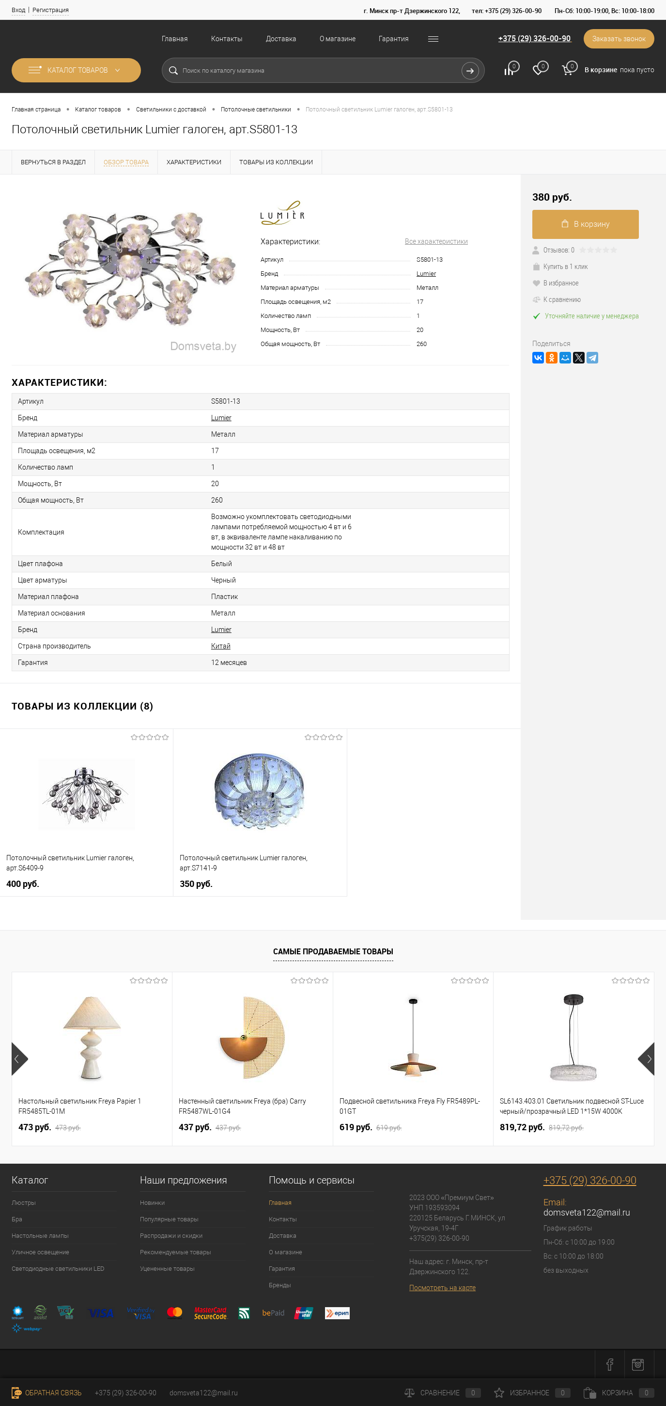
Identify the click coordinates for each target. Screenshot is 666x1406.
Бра (17, 1219)
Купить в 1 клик (560, 266)
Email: (555, 1202)
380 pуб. (552, 197)
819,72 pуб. (542, 1127)
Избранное (532, 1393)
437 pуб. (210, 1127)
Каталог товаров (76, 70)
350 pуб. (196, 884)
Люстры (24, 1202)
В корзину (586, 224)
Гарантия (394, 39)
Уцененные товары (167, 1268)
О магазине (338, 39)
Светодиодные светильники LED (58, 1268)
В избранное (555, 282)
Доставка (281, 39)
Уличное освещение (40, 1252)
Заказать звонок (619, 39)
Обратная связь (47, 1393)
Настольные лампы (40, 1235)
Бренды (280, 1285)
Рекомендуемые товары (175, 1252)
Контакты (227, 39)
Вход (18, 10)
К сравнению (556, 299)
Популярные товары (169, 1219)
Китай (221, 646)
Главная (175, 39)
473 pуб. (49, 1127)
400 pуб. (22, 884)
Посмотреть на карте (442, 1288)
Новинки (152, 1202)
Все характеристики (436, 241)
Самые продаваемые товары (333, 951)
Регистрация (50, 10)
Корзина (619, 1393)
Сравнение (442, 1393)
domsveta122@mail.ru (586, 1212)
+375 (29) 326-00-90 (534, 38)
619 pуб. (371, 1127)
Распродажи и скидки (171, 1235)
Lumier (426, 273)
